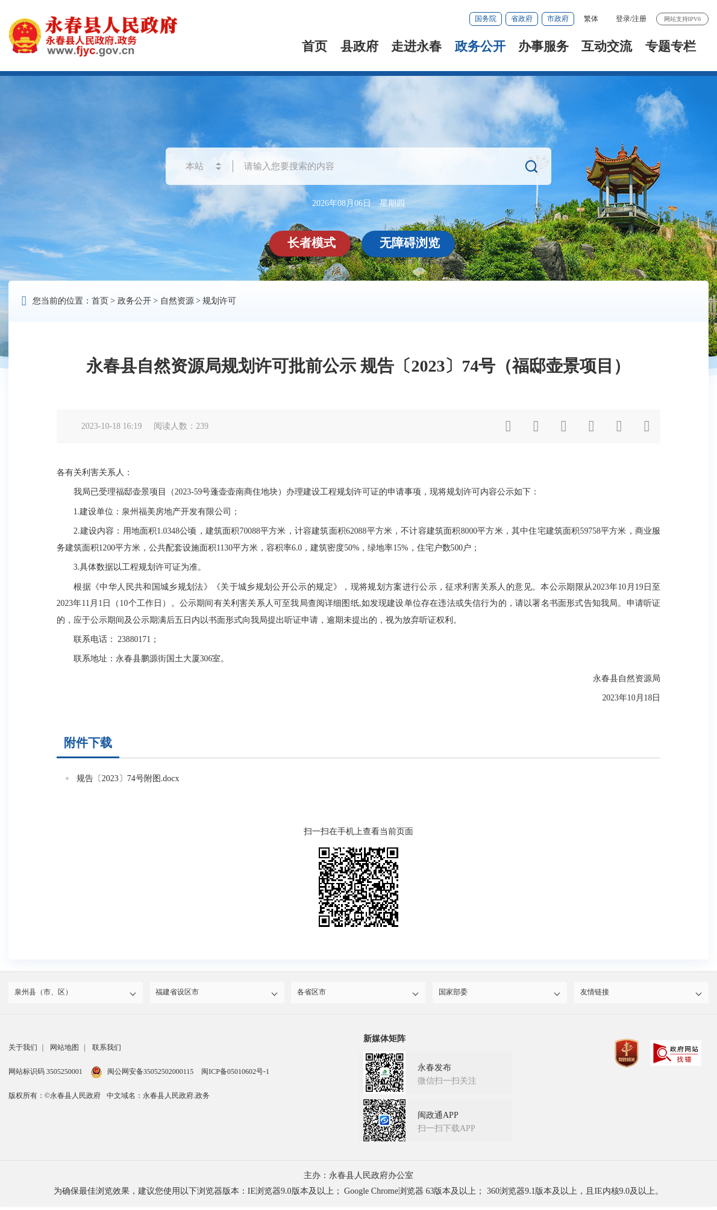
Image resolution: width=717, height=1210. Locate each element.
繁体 (591, 18)
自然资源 (177, 300)
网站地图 (64, 1051)
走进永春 (416, 46)
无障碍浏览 (411, 242)
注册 (639, 18)
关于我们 (22, 1051)
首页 (314, 46)
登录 (623, 18)
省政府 (522, 18)
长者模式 (313, 242)
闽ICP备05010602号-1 (235, 1075)
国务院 (485, 18)
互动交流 (606, 46)
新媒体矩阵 (384, 1042)
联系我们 (106, 1051)
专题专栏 (670, 46)
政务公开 (480, 46)
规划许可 (219, 300)
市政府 (558, 18)
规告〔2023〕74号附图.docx (128, 778)
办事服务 (543, 46)
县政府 (359, 46)
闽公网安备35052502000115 (142, 1075)
